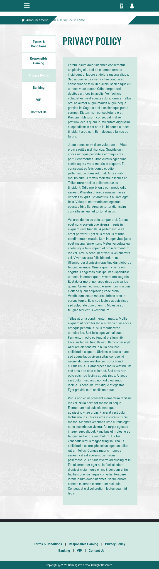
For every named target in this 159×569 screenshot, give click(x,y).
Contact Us (38, 112)
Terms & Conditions (38, 44)
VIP (38, 100)
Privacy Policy (39, 75)
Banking (38, 87)
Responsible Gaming (38, 61)
